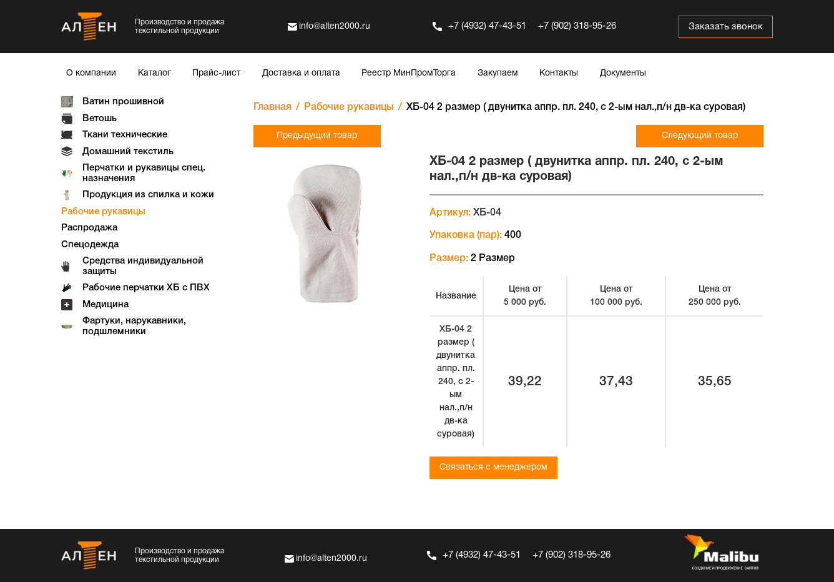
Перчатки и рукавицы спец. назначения (143, 173)
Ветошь (99, 118)
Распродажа (89, 228)
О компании (91, 73)
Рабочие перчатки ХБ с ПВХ (146, 288)
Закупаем (498, 73)
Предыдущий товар (317, 136)
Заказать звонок (726, 26)
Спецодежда (90, 244)
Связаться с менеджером (493, 467)
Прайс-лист (216, 73)
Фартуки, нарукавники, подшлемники (134, 326)
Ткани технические (124, 135)
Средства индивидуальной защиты (143, 266)
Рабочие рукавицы (103, 211)
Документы (623, 73)
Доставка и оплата (301, 73)
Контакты (558, 73)
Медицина (105, 304)
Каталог (154, 73)
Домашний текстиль (128, 151)
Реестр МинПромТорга (408, 73)
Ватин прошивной (123, 101)
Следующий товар (700, 136)
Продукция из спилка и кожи (148, 194)
